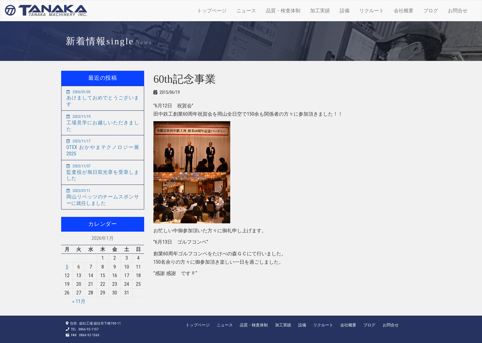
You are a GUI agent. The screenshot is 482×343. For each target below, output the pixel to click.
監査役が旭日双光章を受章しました (102, 172)
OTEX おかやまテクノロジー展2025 (102, 148)
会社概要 (403, 10)
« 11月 (78, 301)
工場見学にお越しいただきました (102, 123)
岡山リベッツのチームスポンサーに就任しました (102, 197)
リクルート (371, 10)
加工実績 (320, 10)
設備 (345, 10)
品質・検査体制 (283, 10)
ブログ (430, 10)
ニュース (246, 10)
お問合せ (458, 10)
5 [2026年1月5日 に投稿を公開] (67, 267)
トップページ (212, 10)
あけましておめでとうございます (102, 98)
